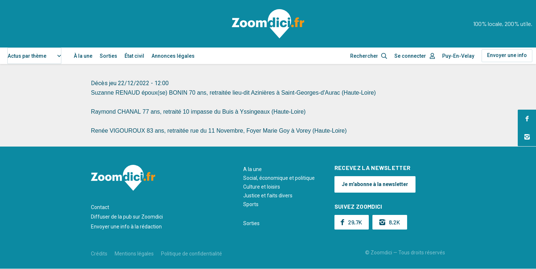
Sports (251, 204)
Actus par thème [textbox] (27, 56)
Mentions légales (134, 254)
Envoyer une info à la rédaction (126, 227)
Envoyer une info (507, 55)
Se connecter (410, 56)
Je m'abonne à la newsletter (375, 184)
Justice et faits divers (267, 195)
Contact (100, 207)
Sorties (108, 56)
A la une (252, 169)
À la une (83, 56)
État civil (134, 56)
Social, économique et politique (279, 178)
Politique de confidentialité (191, 254)
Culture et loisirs (261, 187)
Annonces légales (173, 56)
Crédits (99, 254)
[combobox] (34, 56)
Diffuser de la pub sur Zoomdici (127, 217)
